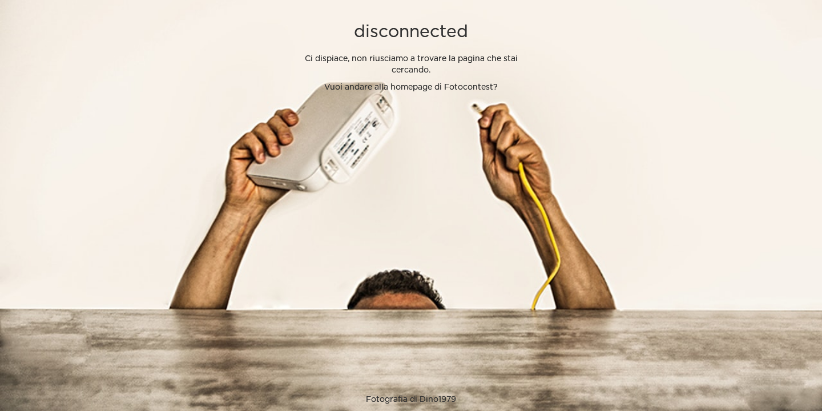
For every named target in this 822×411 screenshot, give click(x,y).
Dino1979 (438, 400)
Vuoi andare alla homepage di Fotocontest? (411, 87)
